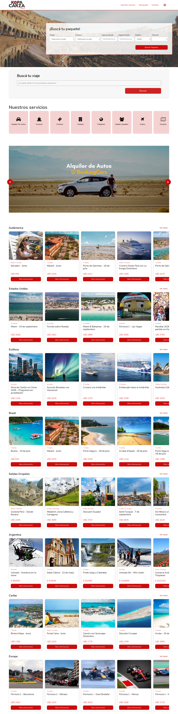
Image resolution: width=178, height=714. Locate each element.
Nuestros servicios (128, 5)
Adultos (138, 35)
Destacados (143, 5)
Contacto (155, 5)
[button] (10, 182)
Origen (52, 35)
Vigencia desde (107, 35)
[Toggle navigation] (164, 5)
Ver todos (164, 228)
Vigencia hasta (124, 35)
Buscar (143, 90)
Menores (155, 35)
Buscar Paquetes (151, 47)
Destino (78, 35)
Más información (26, 279)
